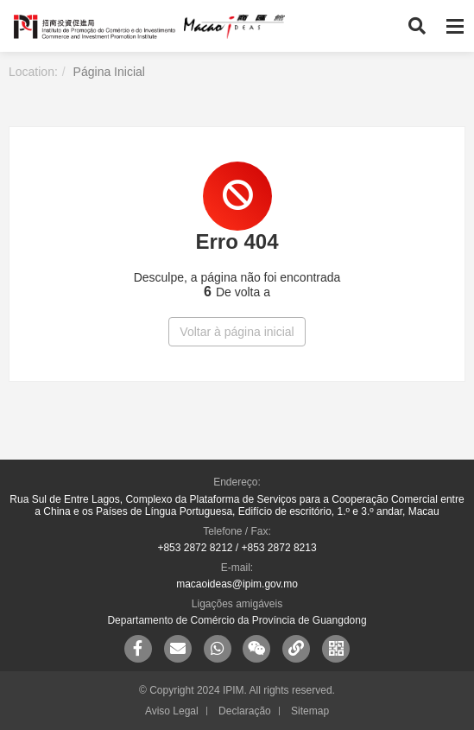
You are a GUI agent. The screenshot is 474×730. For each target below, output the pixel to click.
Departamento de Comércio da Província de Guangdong (236, 620)
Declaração (244, 711)
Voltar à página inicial (237, 332)
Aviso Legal (172, 711)
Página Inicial (109, 72)
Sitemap (310, 711)
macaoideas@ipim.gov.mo (237, 584)
